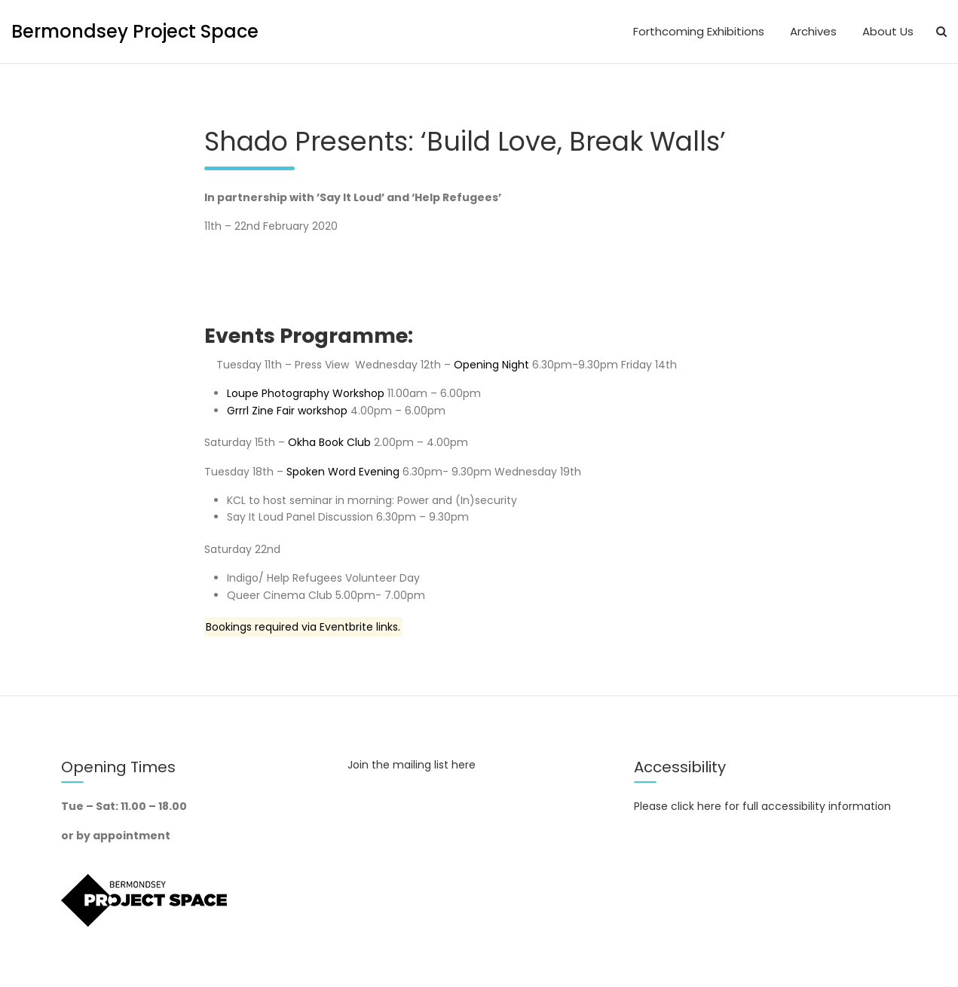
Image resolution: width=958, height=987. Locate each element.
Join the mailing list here (411, 764)
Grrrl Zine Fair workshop (287, 410)
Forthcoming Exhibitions (698, 31)
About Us (888, 31)
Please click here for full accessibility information (762, 806)
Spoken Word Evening (342, 471)
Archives (813, 31)
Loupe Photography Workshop (305, 393)
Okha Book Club (331, 442)
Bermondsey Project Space (135, 31)
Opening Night (493, 364)
